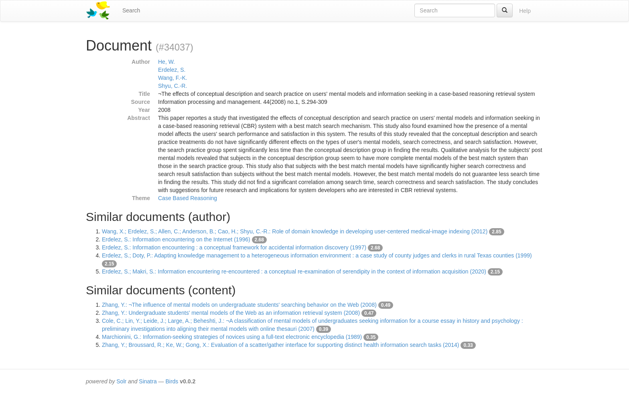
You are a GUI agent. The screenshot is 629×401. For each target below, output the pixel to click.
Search (131, 10)
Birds (171, 381)
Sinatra (147, 381)
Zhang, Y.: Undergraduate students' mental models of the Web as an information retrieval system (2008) (231, 313)
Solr (121, 381)
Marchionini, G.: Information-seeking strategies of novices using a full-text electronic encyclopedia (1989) (232, 337)
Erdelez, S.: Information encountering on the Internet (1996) (176, 239)
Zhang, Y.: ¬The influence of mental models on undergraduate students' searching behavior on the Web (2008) (239, 305)
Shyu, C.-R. (172, 86)
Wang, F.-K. (172, 78)
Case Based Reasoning (187, 198)
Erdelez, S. (171, 70)
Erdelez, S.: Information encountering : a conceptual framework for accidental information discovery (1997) (234, 247)
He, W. (166, 62)
